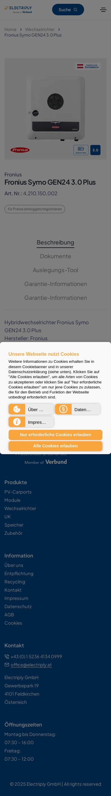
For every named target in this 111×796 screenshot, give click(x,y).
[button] (31, 409)
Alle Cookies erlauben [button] (55, 446)
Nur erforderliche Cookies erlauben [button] (55, 434)
